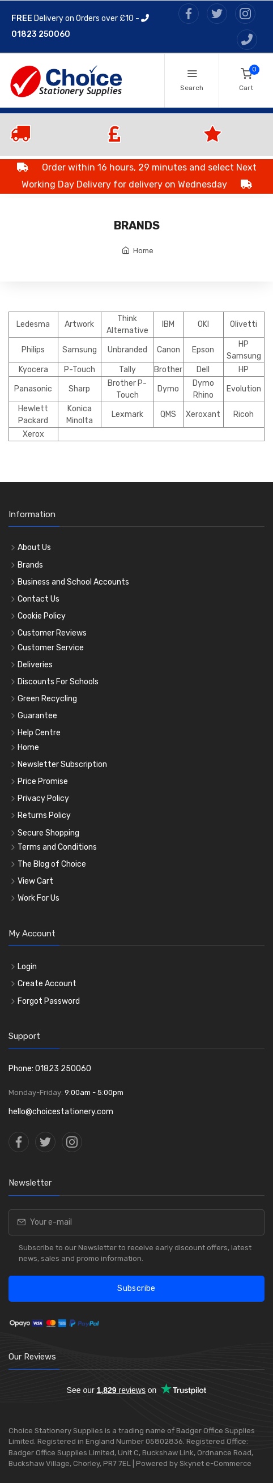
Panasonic (33, 389)
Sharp (79, 389)
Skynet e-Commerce (215, 1463)
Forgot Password (49, 1001)
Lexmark (127, 414)
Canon (168, 350)
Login (27, 966)
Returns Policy (44, 815)
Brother (168, 369)
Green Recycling (47, 699)
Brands (30, 565)
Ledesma (33, 324)
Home (143, 250)
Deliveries (35, 665)
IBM (168, 324)
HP (243, 369)
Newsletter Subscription (62, 764)
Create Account (47, 983)
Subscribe (136, 1288)
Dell (203, 369)
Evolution (244, 389)
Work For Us (38, 898)
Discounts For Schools (58, 682)
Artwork (79, 324)
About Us (34, 547)
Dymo (168, 389)
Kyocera (33, 369)
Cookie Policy (42, 616)
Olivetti (243, 324)
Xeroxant (203, 414)
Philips (33, 350)
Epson (203, 350)
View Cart (35, 881)
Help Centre (39, 733)
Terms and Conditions (57, 847)
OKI (203, 324)
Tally (127, 369)
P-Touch (79, 369)
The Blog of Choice (52, 864)
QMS (168, 414)
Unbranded (127, 350)
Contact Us (38, 599)
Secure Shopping (48, 833)
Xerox (33, 434)
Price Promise (43, 781)
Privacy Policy (43, 798)
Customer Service (51, 648)
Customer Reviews (52, 633)
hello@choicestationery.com (60, 1111)
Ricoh (243, 414)
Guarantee (37, 716)
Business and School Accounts (73, 582)
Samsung (79, 350)
